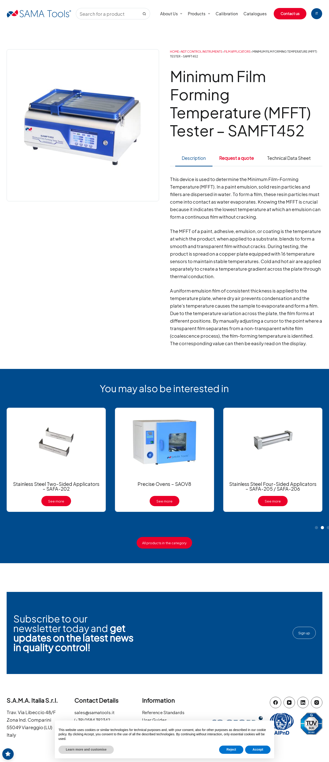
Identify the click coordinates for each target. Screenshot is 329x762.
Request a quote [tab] (236, 158)
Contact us (290, 13)
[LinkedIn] (303, 702)
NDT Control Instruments (201, 51)
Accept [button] (257, 749)
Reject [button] (231, 749)
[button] (316, 527)
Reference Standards (165, 712)
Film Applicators (237, 51)
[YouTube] (289, 702)
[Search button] (144, 13)
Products (200, 13)
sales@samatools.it (95, 712)
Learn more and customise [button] (86, 749)
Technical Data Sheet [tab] (289, 158)
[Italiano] (316, 13)
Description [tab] (194, 158)
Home (174, 51)
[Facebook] (275, 702)
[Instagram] (316, 702)
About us (172, 13)
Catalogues (255, 13)
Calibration (227, 13)
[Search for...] (107, 13)
